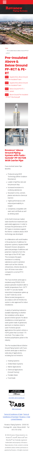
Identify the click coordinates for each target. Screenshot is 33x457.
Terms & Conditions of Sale (13, 414)
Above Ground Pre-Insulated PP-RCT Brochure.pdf (17, 96)
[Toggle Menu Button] (4, 2)
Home (6, 48)
